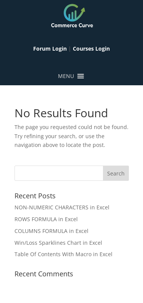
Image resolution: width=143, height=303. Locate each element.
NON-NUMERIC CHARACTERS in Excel (61, 207)
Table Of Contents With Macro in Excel (63, 254)
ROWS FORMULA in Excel (46, 219)
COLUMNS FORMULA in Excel (51, 230)
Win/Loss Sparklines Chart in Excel (58, 242)
